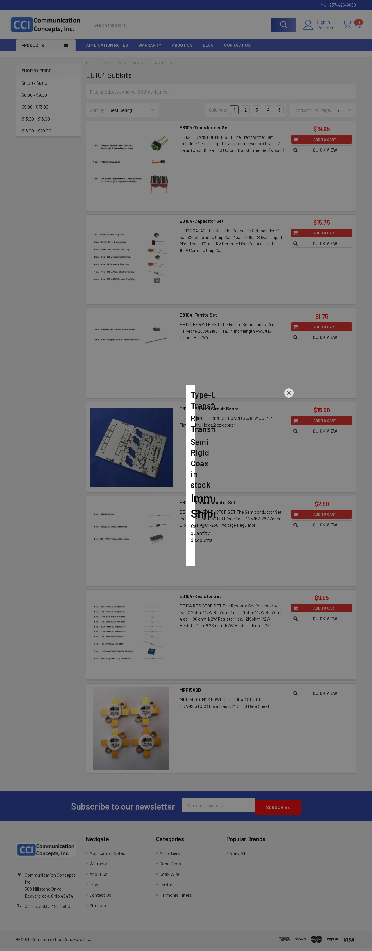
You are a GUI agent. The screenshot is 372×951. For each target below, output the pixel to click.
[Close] (289, 440)
